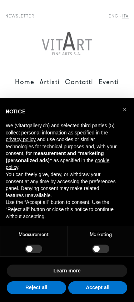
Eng (114, 16)
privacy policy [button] (21, 139)
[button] (124, 109)
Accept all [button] (97, 287)
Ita (125, 16)
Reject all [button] (36, 287)
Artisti (50, 82)
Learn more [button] (66, 270)
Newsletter (19, 16)
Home (24, 82)
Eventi (109, 82)
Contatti (79, 82)
